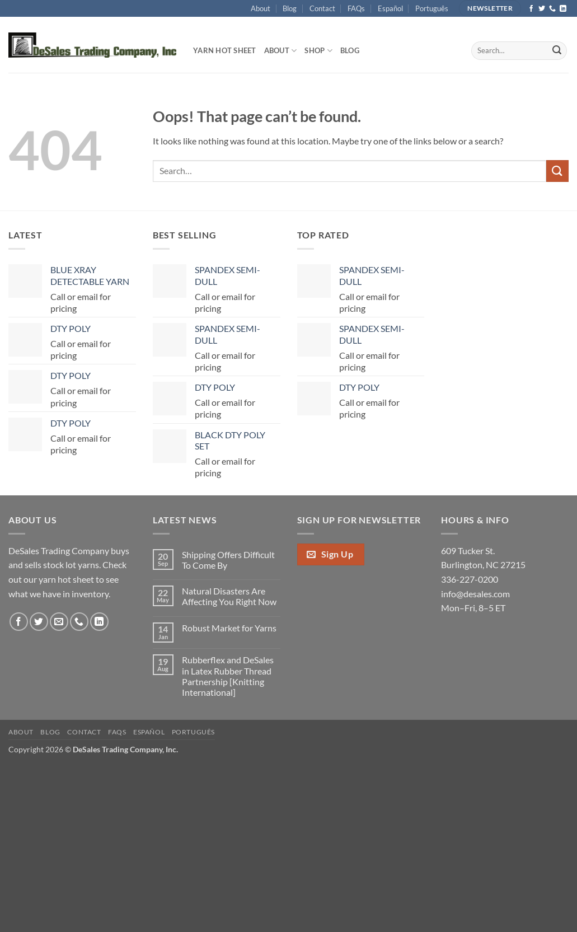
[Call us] (552, 9)
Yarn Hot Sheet (224, 50)
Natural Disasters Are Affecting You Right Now (229, 596)
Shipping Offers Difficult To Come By (228, 559)
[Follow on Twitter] (541, 9)
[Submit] (556, 50)
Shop (318, 50)
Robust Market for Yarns (229, 627)
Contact (322, 8)
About (260, 8)
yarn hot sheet (66, 579)
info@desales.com (475, 593)
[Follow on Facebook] (531, 9)
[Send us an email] (59, 621)
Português (431, 8)
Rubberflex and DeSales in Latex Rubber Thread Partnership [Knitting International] (228, 675)
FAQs (356, 8)
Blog (290, 8)
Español (390, 8)
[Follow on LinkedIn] (563, 9)
